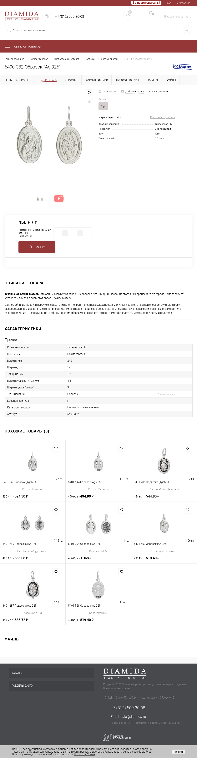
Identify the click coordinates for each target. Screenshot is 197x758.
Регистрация (183, 3)
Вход (168, 3)
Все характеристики (162, 117)
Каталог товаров (23, 46)
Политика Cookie (84, 754)
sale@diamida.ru (133, 717)
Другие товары (165, 394)
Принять (179, 751)
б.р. (103, 106)
